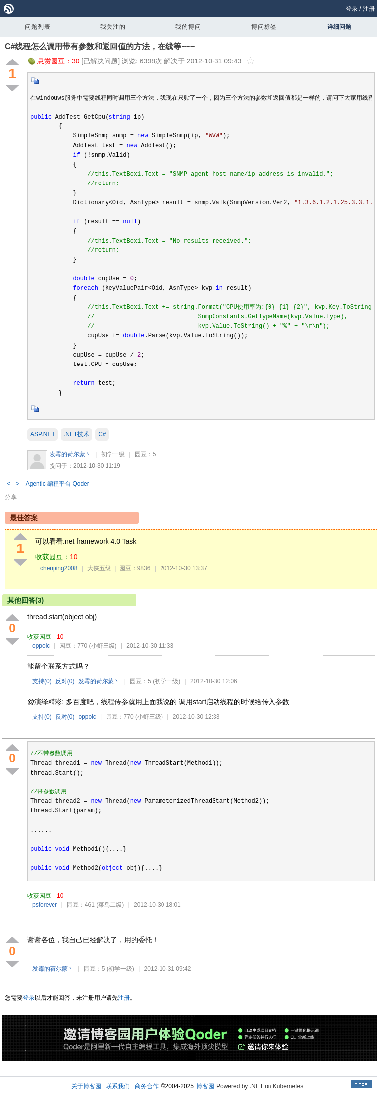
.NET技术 (76, 434)
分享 (11, 497)
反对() (65, 681)
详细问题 (339, 26)
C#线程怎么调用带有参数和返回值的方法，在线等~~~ (100, 46)
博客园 (205, 1086)
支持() (42, 681)
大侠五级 (99, 568)
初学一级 (113, 454)
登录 (352, 8)
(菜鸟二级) (110, 904)
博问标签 (264, 26)
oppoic (41, 645)
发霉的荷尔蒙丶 (70, 454)
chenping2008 (58, 568)
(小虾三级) (103, 645)
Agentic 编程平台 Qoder (57, 483)
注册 (369, 8)
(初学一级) (166, 681)
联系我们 (118, 1086)
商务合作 (147, 1086)
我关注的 (113, 26)
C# (102, 434)
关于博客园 (86, 1086)
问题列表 (38, 26)
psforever (44, 904)
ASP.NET (42, 434)
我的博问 (188, 26)
